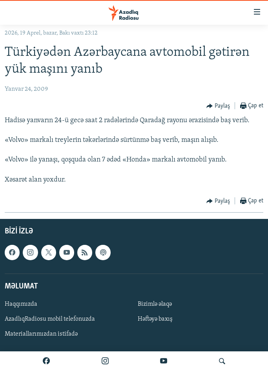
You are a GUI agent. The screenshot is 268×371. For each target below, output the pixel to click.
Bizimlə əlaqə (155, 304)
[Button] (218, 106)
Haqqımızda (21, 304)
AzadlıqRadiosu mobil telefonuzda (50, 319)
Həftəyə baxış (155, 319)
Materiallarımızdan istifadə (41, 334)
